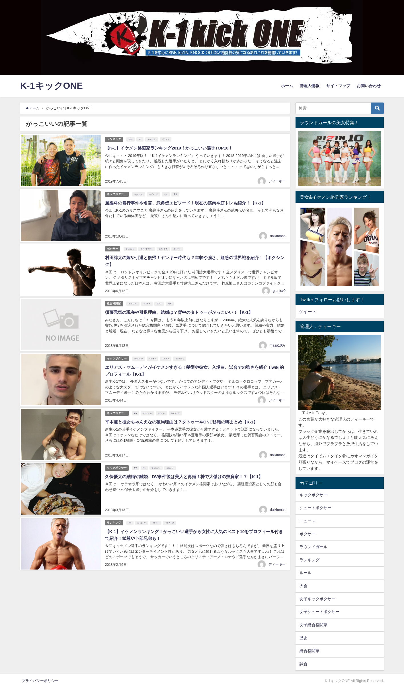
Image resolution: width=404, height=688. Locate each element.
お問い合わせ (369, 86)
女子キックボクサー (317, 599)
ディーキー (277, 179)
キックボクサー (117, 191)
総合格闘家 (114, 297)
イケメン (167, 139)
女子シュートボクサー (319, 612)
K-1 (141, 139)
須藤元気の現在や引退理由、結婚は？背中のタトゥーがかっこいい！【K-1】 (183, 306)
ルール (305, 573)
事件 (176, 192)
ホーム (287, 86)
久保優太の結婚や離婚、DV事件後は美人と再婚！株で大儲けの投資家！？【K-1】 (188, 464)
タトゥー (148, 297)
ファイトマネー (148, 244)
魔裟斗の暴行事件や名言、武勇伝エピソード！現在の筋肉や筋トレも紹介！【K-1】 (190, 200)
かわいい (162, 403)
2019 (132, 139)
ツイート (307, 311)
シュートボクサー (315, 508)
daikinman (278, 232)
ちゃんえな (176, 403)
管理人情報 (309, 86)
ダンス (160, 297)
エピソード (154, 192)
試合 (303, 664)
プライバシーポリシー (40, 681)
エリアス (166, 350)
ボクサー (112, 244)
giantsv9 (279, 285)
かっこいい (153, 139)
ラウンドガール (313, 547)
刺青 (171, 297)
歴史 (303, 638)
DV (137, 456)
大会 (303, 586)
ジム (167, 192)
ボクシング (164, 244)
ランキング (114, 138)
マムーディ (181, 350)
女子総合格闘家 (313, 625)
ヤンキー (178, 244)
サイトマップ (338, 86)
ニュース (307, 521)
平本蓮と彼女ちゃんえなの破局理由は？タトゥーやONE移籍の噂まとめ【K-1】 (185, 411)
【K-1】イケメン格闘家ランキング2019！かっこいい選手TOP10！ (172, 147)
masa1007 (278, 338)
